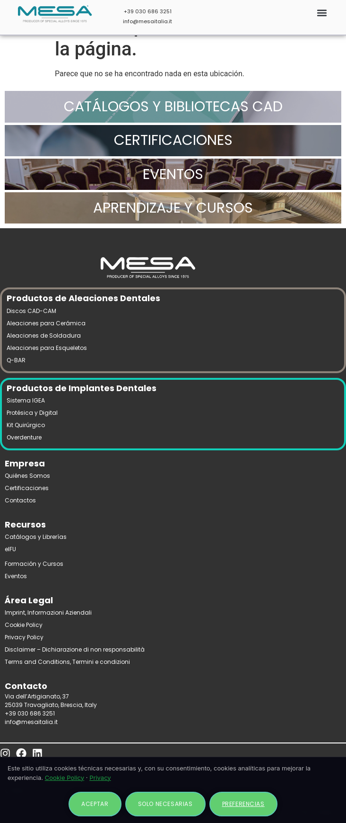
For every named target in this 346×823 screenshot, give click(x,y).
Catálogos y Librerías (36, 537)
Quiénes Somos (27, 476)
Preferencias (243, 804)
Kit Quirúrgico (26, 425)
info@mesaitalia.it (147, 21)
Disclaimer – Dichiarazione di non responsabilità (75, 649)
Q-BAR (16, 360)
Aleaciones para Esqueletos (47, 348)
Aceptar (94, 804)
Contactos (20, 500)
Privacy (100, 777)
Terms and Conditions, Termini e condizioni (67, 662)
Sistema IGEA (26, 400)
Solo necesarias (165, 804)
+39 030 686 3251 (148, 11)
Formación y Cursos (34, 564)
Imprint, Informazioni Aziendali (48, 612)
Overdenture (24, 437)
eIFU (10, 549)
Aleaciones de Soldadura (44, 335)
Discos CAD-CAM (31, 311)
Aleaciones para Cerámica (46, 323)
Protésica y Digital (32, 413)
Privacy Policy (24, 637)
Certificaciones (27, 488)
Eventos (16, 576)
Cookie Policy (24, 625)
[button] (321, 12)
